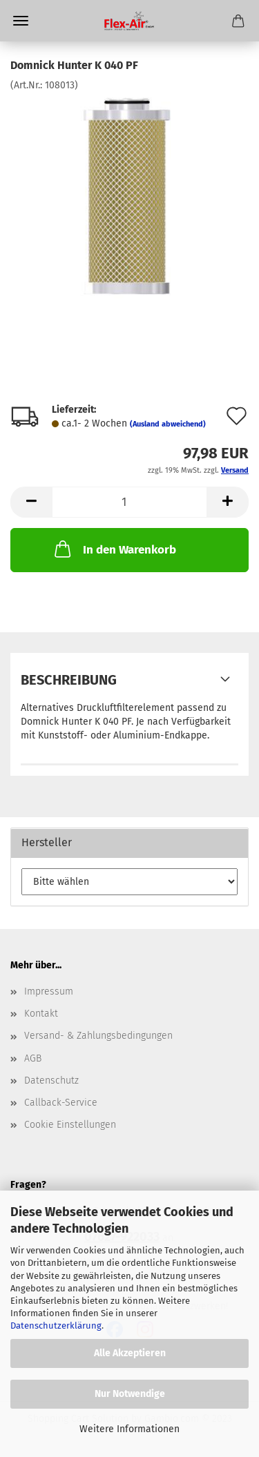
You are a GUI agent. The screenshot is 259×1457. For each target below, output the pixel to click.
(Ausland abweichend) (168, 424)
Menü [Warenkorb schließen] (20, 20)
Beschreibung (69, 680)
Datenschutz (51, 1080)
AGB (32, 1058)
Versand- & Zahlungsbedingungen (98, 1036)
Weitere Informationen (129, 1429)
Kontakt (41, 1013)
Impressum (48, 991)
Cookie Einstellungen (70, 1125)
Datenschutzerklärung (56, 1325)
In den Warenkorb (114, 549)
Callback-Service (60, 1102)
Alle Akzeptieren (130, 1353)
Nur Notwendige (130, 1394)
